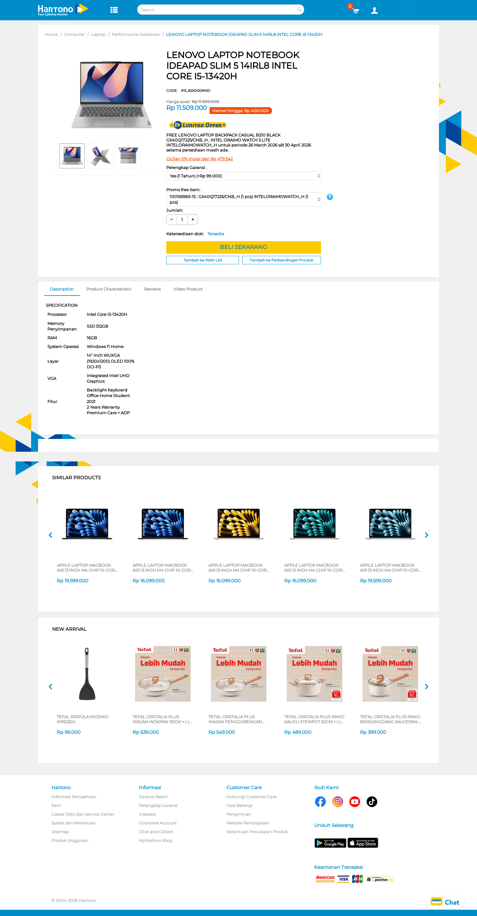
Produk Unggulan (69, 840)
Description (62, 288)
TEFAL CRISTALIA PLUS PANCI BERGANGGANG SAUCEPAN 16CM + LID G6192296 (390, 719)
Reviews (152, 288)
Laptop (98, 34)
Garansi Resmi (153, 796)
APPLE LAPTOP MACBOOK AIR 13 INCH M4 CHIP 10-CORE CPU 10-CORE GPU (87, 568)
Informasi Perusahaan (73, 796)
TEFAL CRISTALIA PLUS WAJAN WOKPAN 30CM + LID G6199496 (162, 719)
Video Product (187, 288)
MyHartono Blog (155, 840)
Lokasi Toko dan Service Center (82, 814)
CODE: (188, 90)
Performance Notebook (136, 34)
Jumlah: (174, 210)
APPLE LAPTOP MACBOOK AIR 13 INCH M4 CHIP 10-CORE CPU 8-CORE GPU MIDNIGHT (163, 568)
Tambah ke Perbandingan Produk (281, 260)
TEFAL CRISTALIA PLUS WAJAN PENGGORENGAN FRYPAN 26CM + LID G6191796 (238, 719)
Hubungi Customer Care (251, 796)
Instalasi (147, 814)
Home (51, 34)
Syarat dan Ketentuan (73, 822)
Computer (74, 34)
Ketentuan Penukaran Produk (257, 831)
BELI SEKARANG (243, 247)
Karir (56, 805)
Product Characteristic (108, 288)
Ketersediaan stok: (195, 233)
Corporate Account (158, 822)
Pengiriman (238, 814)
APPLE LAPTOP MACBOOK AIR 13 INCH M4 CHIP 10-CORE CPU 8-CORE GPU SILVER (314, 568)
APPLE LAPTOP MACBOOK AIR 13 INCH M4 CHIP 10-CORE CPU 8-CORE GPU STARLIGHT (238, 568)
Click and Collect (156, 831)
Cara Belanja (239, 805)
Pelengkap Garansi (158, 805)
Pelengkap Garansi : (186, 167)
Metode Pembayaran (247, 822)
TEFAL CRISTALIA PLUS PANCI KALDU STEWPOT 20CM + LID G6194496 (314, 719)
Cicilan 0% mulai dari (199, 158)
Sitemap (60, 831)
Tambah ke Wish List (202, 260)
